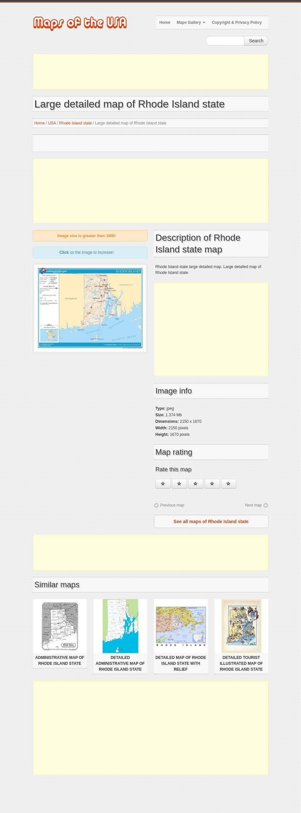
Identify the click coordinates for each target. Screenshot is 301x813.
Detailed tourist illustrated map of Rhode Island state (241, 663)
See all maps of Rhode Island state (210, 521)
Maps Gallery (191, 22)
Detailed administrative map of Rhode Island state (120, 663)
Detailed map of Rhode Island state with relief (181, 663)
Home (164, 22)
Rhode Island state (75, 123)
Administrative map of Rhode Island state (59, 660)
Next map (253, 505)
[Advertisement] (150, 71)
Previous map (172, 505)
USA (52, 123)
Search (256, 40)
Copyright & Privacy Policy (237, 22)
